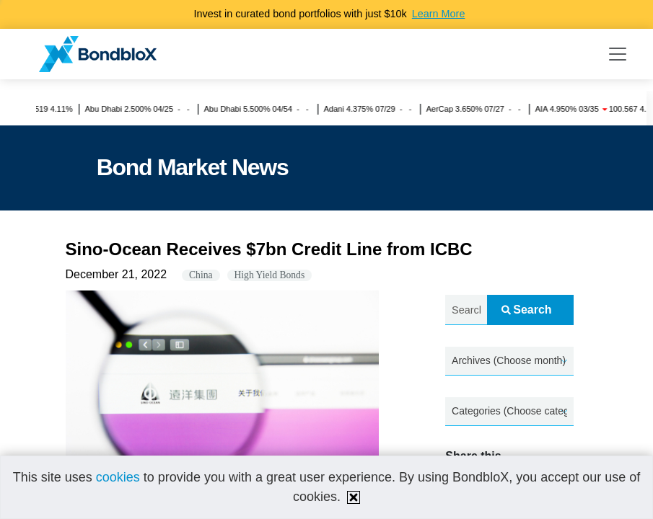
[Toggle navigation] (617, 54)
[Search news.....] (466, 310)
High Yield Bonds (270, 275)
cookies (118, 477)
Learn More (438, 13)
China (200, 275)
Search (526, 309)
